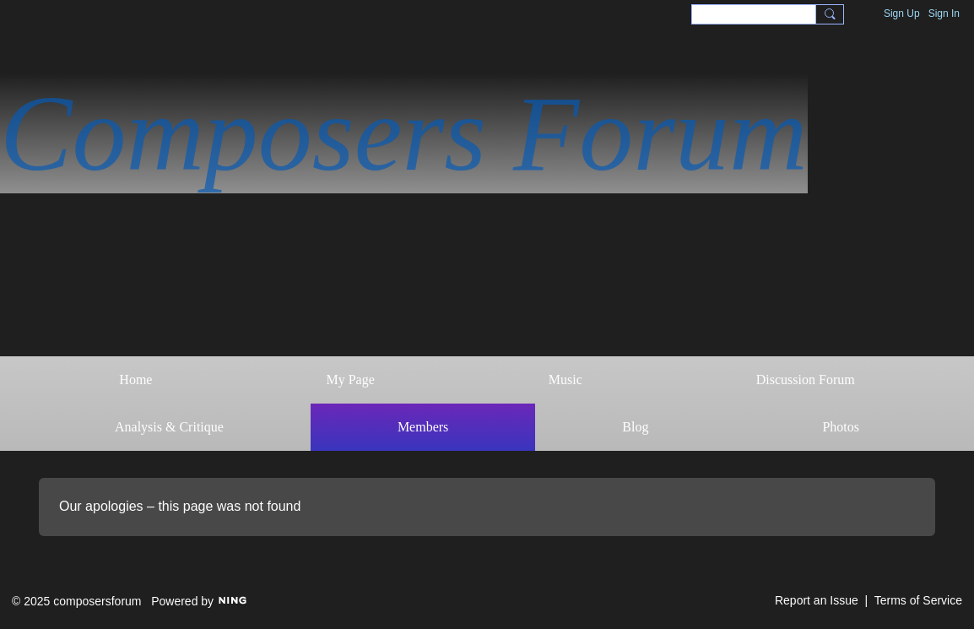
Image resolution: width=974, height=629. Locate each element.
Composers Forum (404, 133)
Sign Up (902, 13)
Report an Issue (816, 600)
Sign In (944, 13)
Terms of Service (918, 600)
